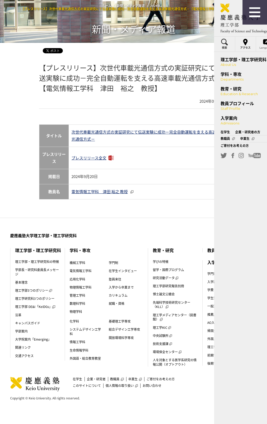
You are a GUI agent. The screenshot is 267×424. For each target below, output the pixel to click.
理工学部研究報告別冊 (168, 286)
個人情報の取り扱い (122, 385)
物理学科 (76, 311)
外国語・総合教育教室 (85, 358)
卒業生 (135, 379)
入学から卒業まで (121, 287)
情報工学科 (77, 342)
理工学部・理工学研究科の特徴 (37, 261)
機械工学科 (77, 262)
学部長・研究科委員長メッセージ (37, 272)
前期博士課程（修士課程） (226, 355)
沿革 (18, 315)
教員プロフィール (224, 250)
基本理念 (21, 282)
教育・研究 (163, 250)
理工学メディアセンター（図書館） (174, 317)
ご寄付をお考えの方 (161, 379)
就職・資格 (116, 303)
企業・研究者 (96, 379)
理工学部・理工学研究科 (38, 250)
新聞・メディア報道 (131, 5)
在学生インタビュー (123, 270)
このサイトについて (87, 385)
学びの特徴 (160, 261)
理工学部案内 (216, 347)
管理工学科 (77, 295)
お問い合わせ (152, 385)
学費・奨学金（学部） (223, 290)
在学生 (77, 379)
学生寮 (213, 298)
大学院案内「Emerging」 (33, 339)
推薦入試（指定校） (223, 314)
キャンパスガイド (27, 323)
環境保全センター (167, 351)
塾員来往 (115, 279)
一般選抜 (215, 306)
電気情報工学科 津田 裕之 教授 (102, 191)
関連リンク (23, 347)
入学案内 (215, 262)
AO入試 (214, 322)
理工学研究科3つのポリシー (34, 298)
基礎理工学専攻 (120, 321)
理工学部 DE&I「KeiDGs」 (35, 306)
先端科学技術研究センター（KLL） (171, 304)
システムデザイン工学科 (85, 331)
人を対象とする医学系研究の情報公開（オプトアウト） (175, 362)
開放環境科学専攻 (121, 337)
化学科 (74, 321)
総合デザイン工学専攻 (124, 329)
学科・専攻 (80, 250)
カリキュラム (118, 295)
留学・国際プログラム (168, 269)
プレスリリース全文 (88, 158)
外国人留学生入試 (221, 338)
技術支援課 (162, 343)
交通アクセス (24, 355)
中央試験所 (162, 335)
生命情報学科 (79, 350)
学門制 (113, 262)
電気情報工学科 (81, 270)
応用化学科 (77, 279)
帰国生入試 (217, 330)
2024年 (155, 5)
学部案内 (21, 331)
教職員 (117, 379)
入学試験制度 (218, 281)
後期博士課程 (216, 363)
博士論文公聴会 (164, 294)
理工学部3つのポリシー (33, 290)
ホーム (106, 5)
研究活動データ (165, 278)
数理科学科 (77, 303)
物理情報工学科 (81, 287)
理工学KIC (162, 327)
